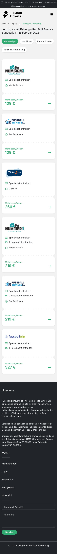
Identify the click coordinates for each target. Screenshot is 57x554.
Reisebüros (7, 479)
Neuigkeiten (8, 487)
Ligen (5, 471)
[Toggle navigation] (51, 14)
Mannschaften (9, 463)
